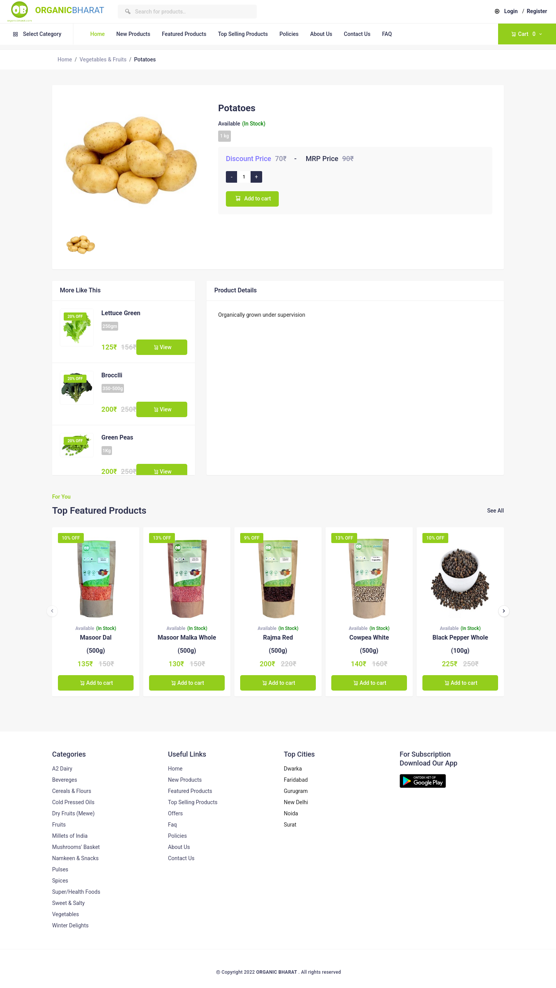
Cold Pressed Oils (73, 802)
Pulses (60, 869)
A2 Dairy (62, 769)
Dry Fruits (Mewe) (73, 813)
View (161, 347)
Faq (172, 825)
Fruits (59, 825)
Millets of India (70, 836)
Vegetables (65, 914)
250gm (110, 326)
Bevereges (64, 780)
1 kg (224, 136)
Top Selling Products (243, 34)
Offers (175, 813)
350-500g (113, 388)
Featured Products (184, 34)
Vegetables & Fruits (103, 59)
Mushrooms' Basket (76, 847)
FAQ (387, 34)
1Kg (107, 450)
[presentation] (52, 611)
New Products (133, 34)
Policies (289, 34)
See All (495, 511)
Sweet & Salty (68, 903)
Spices (60, 881)
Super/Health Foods (76, 892)
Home (97, 34)
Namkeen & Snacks (75, 858)
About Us (321, 34)
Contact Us (357, 34)
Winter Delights (70, 925)
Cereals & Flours (71, 791)
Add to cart (252, 198)
